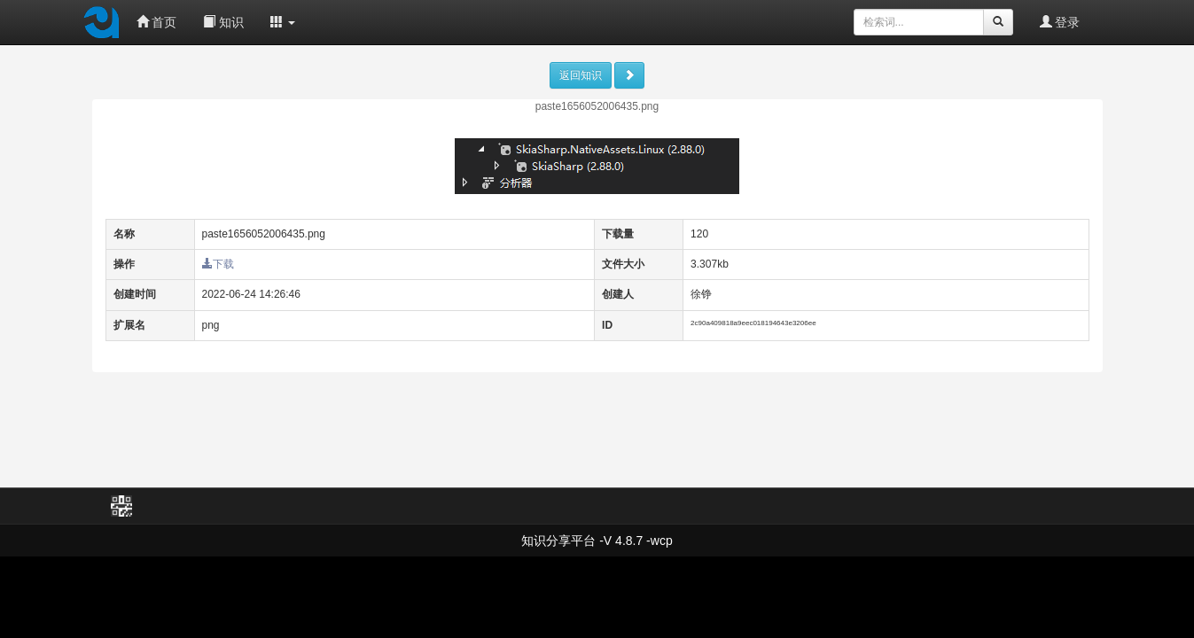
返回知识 (580, 75)
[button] (282, 22)
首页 (157, 22)
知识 (223, 22)
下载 (218, 264)
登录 (1060, 22)
